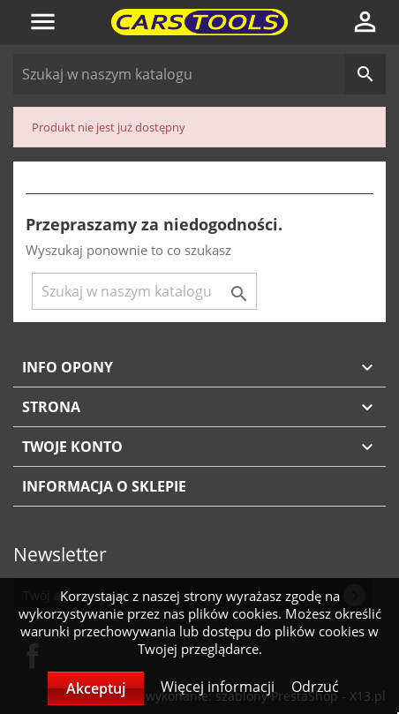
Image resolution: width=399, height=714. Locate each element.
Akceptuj (95, 688)
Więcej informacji (219, 686)
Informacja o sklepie (104, 486)
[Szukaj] (199, 74)
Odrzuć (315, 686)
